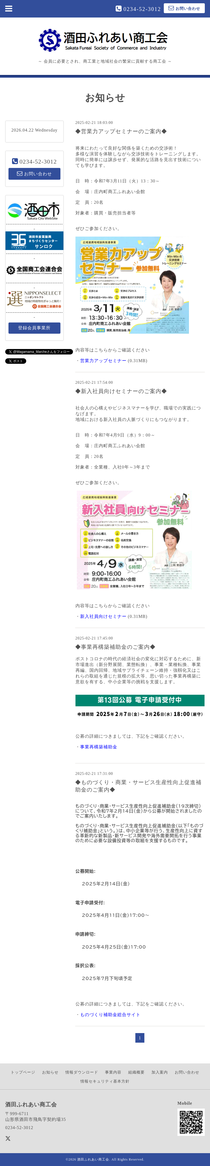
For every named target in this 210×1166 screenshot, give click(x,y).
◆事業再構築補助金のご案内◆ (115, 647)
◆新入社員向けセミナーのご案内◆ (121, 391)
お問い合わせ (187, 1072)
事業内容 (113, 1072)
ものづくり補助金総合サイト (110, 1014)
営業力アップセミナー (103, 360)
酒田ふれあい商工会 (93, 1159)
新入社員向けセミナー (103, 616)
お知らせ (50, 1072)
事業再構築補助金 (98, 747)
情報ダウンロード (81, 1072)
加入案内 (159, 1072)
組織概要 (136, 1072)
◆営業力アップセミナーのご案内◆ (121, 131)
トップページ (23, 1072)
